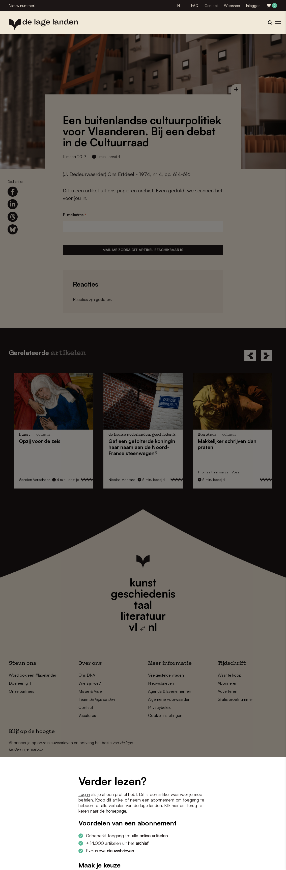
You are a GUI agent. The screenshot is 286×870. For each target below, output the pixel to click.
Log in (84, 794)
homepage (116, 811)
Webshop (232, 5)
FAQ (194, 5)
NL (179, 5)
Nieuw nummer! (22, 5)
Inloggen (253, 5)
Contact (211, 5)
